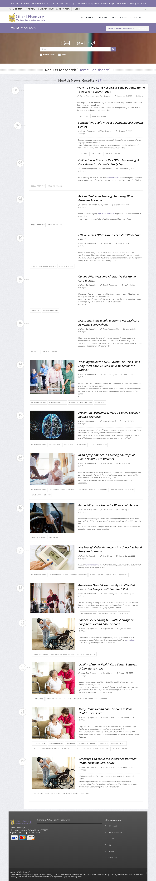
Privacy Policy (112, 857)
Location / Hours (46, 9)
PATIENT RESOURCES (121, 17)
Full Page (139, 96)
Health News (47, 54)
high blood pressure (106, 213)
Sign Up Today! (63, 9)
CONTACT (138, 17)
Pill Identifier (15, 9)
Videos (63, 54)
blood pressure (113, 177)
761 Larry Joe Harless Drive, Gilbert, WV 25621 (31, 3)
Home (110, 28)
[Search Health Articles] (75, 49)
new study (130, 640)
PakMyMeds (112, 826)
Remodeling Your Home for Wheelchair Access (108, 505)
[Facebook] (145, 9)
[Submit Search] (113, 49)
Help (109, 845)
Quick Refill (30, 9)
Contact (110, 838)
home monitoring (92, 565)
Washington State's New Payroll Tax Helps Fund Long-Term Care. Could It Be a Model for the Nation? (109, 366)
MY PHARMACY (87, 17)
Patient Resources (124, 28)
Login (76, 9)
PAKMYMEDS (103, 17)
